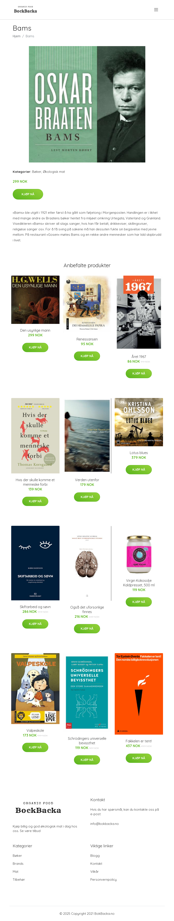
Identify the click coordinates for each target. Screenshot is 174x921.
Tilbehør (19, 879)
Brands (18, 864)
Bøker (36, 172)
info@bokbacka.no (104, 824)
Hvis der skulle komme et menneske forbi (35, 482)
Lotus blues (139, 453)
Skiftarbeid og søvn (35, 607)
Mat (15, 871)
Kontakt (96, 864)
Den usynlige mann (35, 330)
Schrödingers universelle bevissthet (87, 740)
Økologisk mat (54, 172)
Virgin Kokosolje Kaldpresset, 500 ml (139, 582)
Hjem (16, 36)
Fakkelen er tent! (139, 741)
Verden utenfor (87, 480)
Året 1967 (139, 356)
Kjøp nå (28, 194)
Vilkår (94, 871)
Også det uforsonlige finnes (87, 609)
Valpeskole (35, 730)
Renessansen (87, 339)
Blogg (95, 856)
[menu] (156, 9)
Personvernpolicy (103, 879)
